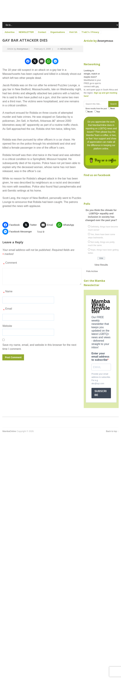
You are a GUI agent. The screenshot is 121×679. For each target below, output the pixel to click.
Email (7, 310)
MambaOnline (9, 431)
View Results (101, 264)
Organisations (57, 32)
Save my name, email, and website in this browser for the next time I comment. (39, 346)
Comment (9, 264)
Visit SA (73, 32)
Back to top (111, 431)
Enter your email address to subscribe (100, 356)
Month (89, 111)
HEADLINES (66, 49)
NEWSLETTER (26, 32)
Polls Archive (92, 271)
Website (7, 325)
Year (97, 111)
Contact (42, 32)
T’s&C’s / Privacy (90, 32)
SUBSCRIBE (100, 393)
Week (111, 108)
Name (7, 292)
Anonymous (22, 49)
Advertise (9, 32)
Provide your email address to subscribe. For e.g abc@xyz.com (101, 379)
